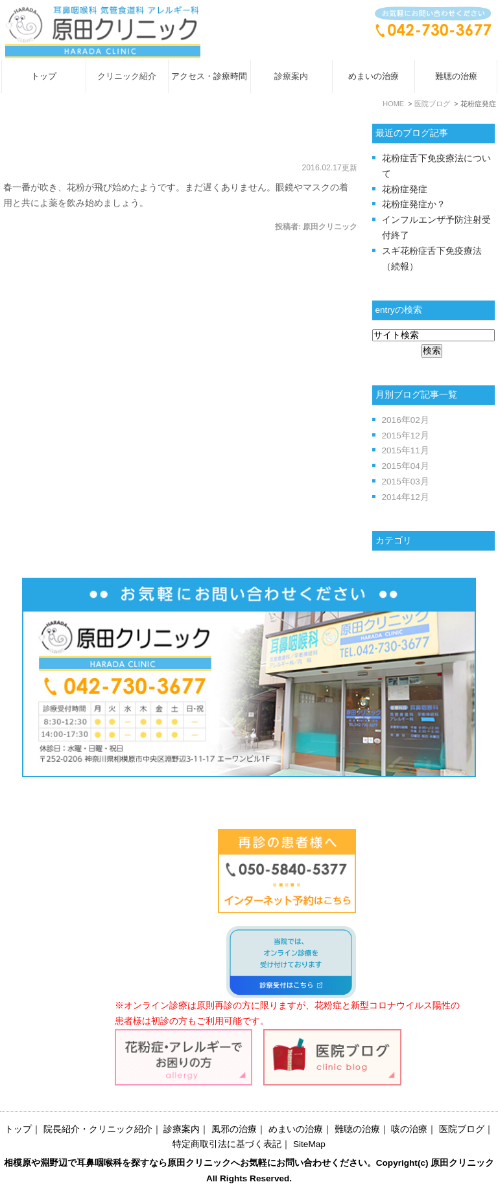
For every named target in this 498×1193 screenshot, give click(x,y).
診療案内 (181, 1129)
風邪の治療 (234, 1129)
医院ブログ (461, 1129)
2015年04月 (405, 466)
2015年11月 (405, 450)
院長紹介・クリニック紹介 (97, 1129)
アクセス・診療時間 (209, 76)
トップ (43, 76)
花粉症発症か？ (413, 204)
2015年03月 (405, 481)
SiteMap (309, 1144)
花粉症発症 (45, 141)
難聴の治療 (456, 76)
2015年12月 (405, 435)
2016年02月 (405, 420)
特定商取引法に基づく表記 (226, 1144)
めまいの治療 (373, 76)
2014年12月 (405, 497)
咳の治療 (409, 1129)
